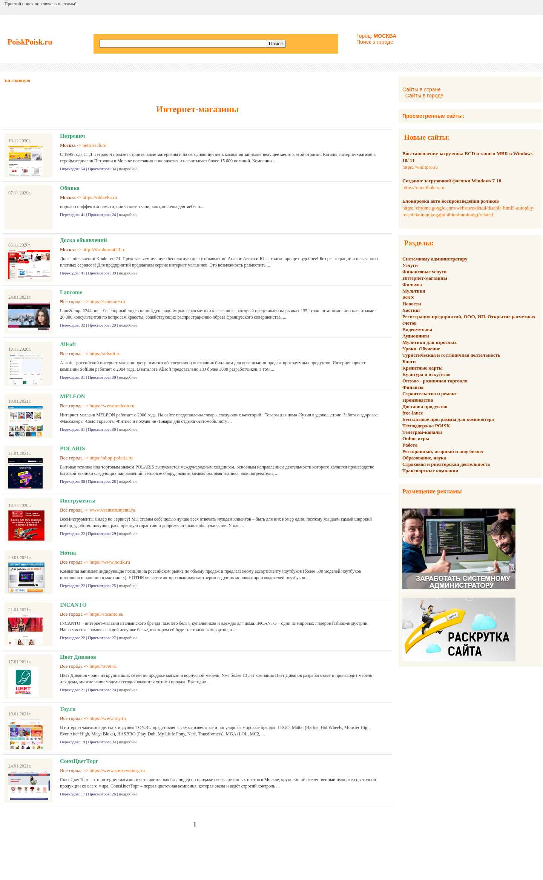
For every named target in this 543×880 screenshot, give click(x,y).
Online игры (415, 438)
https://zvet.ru (103, 666)
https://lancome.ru (107, 301)
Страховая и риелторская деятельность (446, 464)
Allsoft (68, 344)
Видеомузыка (417, 329)
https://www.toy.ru (107, 718)
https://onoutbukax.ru (423, 187)
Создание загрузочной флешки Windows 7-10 (451, 180)
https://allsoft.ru (105, 353)
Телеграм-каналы (422, 432)
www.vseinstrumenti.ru (112, 510)
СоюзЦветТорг (79, 761)
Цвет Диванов (78, 657)
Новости (411, 304)
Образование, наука (424, 458)
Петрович (72, 136)
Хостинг (411, 310)
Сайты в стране (421, 89)
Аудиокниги (415, 336)
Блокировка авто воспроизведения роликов (450, 201)
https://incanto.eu (106, 614)
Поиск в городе (374, 42)
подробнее (128, 168)
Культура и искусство (426, 374)
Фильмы (412, 284)
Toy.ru (68, 709)
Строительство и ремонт (429, 393)
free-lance (412, 413)
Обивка (70, 188)
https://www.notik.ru (109, 562)
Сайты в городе (424, 95)
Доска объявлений (83, 240)
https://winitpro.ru (420, 167)
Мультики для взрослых (429, 342)
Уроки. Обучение (421, 348)
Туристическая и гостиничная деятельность (451, 355)
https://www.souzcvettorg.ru (117, 770)
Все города (71, 301)
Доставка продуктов (424, 406)
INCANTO (73, 605)
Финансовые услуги (424, 271)
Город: (376, 36)
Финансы (412, 387)
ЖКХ (408, 297)
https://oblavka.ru (100, 197)
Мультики (413, 291)
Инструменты (78, 501)
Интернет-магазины (424, 278)
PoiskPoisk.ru (30, 42)
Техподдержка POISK (426, 425)
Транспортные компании (430, 470)
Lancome (71, 292)
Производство (417, 400)
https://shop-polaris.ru (110, 458)
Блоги (409, 361)
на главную (17, 80)
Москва (68, 145)
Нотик (68, 553)
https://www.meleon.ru (111, 405)
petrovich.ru (94, 145)
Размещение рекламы (432, 491)
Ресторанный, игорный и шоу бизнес (443, 451)
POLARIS (72, 448)
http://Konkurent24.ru (104, 249)
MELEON (72, 396)
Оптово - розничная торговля (435, 381)
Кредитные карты (422, 368)
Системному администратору (434, 259)
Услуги (410, 265)
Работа (409, 445)
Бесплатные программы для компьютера (448, 419)
